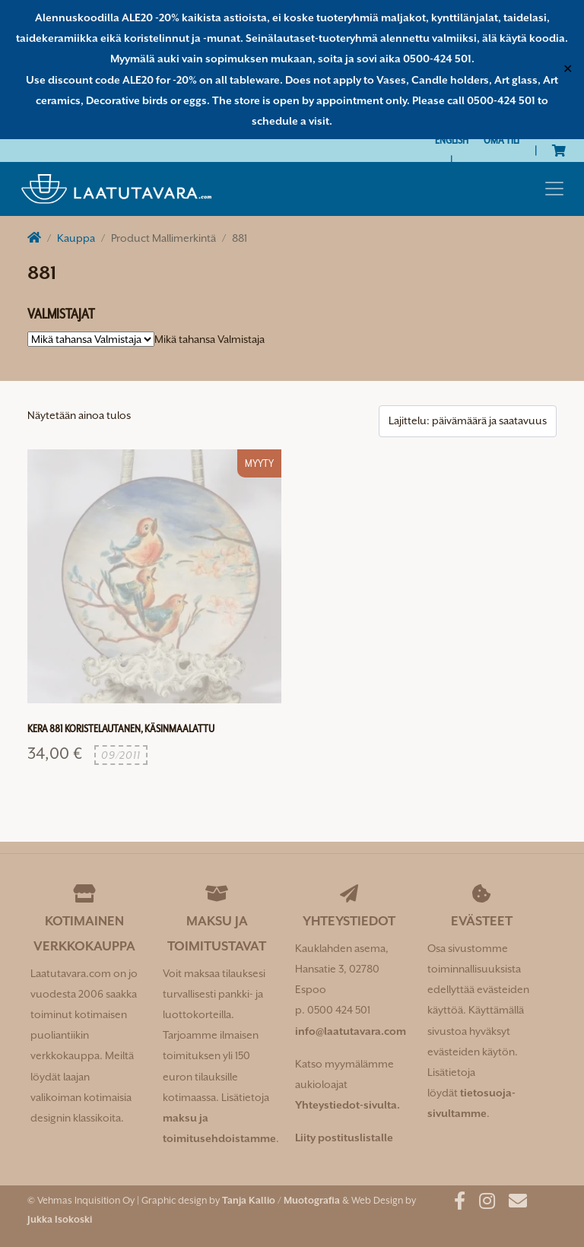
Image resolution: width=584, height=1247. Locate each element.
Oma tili (501, 140)
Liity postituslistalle (344, 1137)
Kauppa (76, 238)
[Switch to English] (451, 140)
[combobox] (209, 339)
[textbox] (209, 339)
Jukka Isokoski (59, 1219)
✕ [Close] (568, 69)
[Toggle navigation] (554, 188)
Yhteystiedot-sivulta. (347, 1105)
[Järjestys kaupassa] (468, 420)
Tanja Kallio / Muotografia (281, 1200)
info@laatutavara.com (350, 1031)
